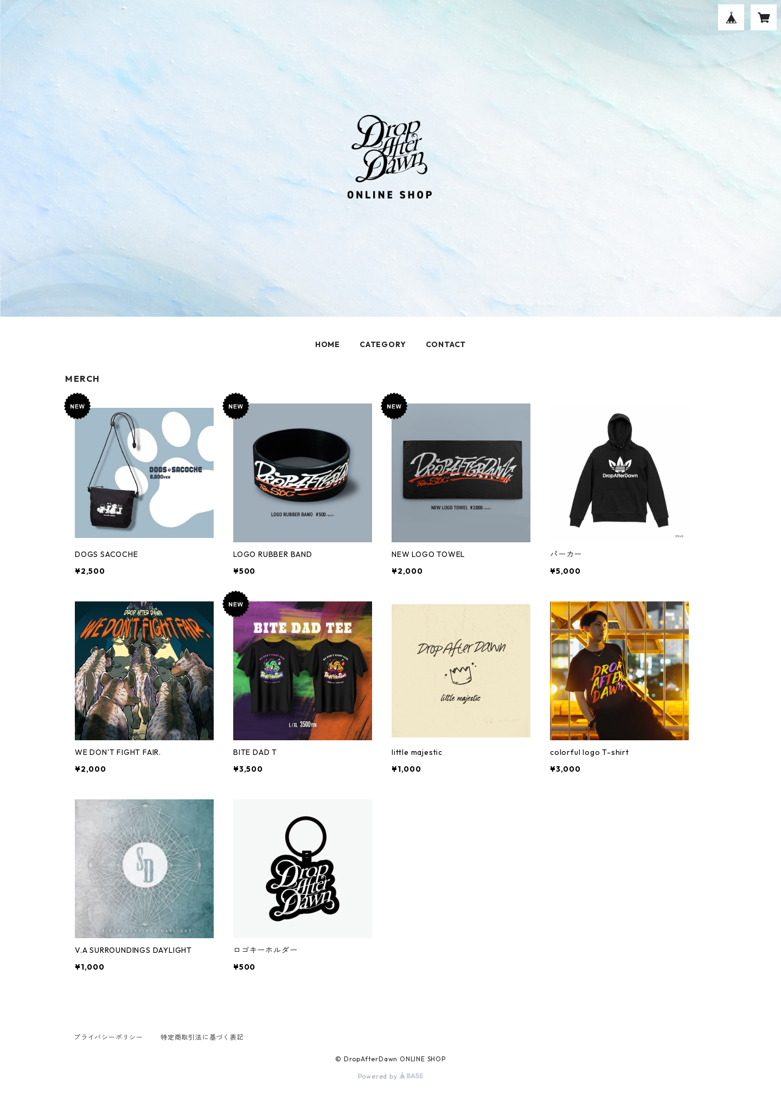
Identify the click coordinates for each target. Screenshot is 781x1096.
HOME (327, 344)
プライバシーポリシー (108, 1037)
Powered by (391, 1076)
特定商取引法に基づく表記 (202, 1037)
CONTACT (446, 344)
